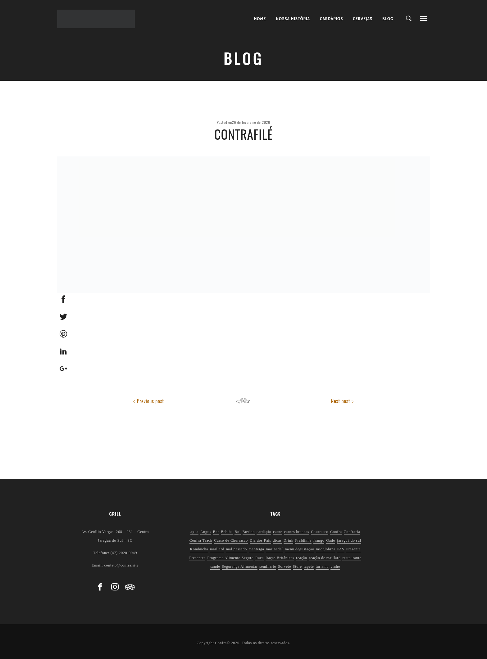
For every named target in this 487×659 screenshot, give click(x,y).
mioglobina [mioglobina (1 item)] (325, 549)
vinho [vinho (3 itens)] (335, 566)
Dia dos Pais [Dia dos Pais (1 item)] (260, 540)
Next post (340, 401)
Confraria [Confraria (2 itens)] (352, 532)
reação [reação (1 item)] (301, 558)
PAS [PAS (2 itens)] (340, 549)
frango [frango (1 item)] (319, 540)
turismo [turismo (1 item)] (322, 566)
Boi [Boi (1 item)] (237, 532)
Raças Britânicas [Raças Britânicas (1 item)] (280, 558)
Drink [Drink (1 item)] (289, 540)
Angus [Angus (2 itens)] (205, 532)
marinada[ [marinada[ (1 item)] (274, 549)
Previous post (150, 401)
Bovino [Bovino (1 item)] (249, 532)
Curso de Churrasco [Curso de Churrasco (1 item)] (231, 540)
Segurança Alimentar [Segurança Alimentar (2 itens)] (239, 566)
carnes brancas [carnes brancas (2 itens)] (296, 532)
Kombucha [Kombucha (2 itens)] (199, 549)
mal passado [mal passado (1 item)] (236, 549)
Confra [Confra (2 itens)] (336, 532)
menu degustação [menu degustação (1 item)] (299, 549)
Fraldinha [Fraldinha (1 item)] (303, 540)
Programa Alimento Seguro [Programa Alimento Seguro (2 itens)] (230, 558)
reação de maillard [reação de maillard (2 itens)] (325, 558)
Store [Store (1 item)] (297, 566)
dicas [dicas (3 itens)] (277, 540)
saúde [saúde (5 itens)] (215, 566)
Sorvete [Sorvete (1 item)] (284, 566)
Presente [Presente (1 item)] (353, 549)
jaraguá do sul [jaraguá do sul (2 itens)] (349, 540)
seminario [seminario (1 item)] (267, 566)
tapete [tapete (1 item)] (309, 566)
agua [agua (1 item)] (194, 532)
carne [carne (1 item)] (277, 532)
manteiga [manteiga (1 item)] (256, 549)
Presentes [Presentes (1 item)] (197, 558)
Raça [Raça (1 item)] (259, 558)
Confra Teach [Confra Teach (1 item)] (200, 540)
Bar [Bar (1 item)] (216, 532)
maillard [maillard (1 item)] (217, 549)
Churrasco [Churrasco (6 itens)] (319, 532)
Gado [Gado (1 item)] (330, 540)
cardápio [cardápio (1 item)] (264, 532)
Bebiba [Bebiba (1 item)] (227, 532)
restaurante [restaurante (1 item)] (351, 558)
